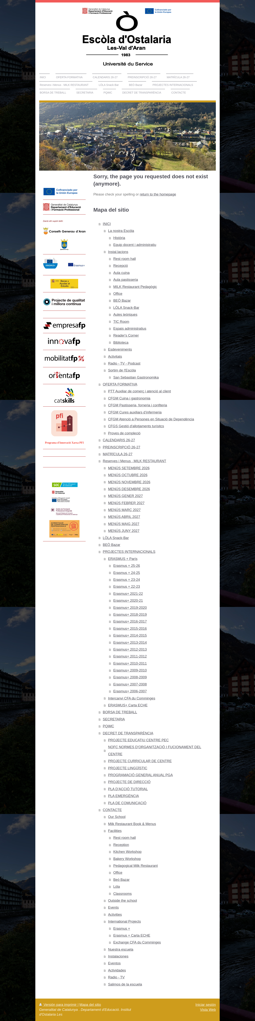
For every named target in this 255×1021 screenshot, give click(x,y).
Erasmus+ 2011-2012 (130, 656)
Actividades (117, 970)
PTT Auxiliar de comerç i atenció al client (139, 391)
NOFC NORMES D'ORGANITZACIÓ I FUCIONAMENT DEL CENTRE (154, 750)
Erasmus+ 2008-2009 (130, 677)
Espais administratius (129, 328)
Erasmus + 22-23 (126, 587)
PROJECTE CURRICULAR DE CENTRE (140, 761)
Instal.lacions (118, 252)
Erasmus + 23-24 (126, 580)
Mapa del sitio (90, 1005)
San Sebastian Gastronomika (136, 377)
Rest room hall (124, 259)
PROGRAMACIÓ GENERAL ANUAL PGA (140, 775)
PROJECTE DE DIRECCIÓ (129, 782)
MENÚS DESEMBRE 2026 (129, 489)
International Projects (124, 921)
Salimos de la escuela (125, 984)
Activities (115, 915)
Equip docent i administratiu (134, 245)
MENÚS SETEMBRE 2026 (129, 468)
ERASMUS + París (122, 559)
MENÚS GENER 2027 (125, 496)
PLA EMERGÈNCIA (123, 796)
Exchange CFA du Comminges (137, 942)
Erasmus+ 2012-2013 (130, 649)
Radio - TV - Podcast (124, 363)
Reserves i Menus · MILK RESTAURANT (134, 461)
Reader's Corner (126, 335)
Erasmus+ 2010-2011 (130, 663)
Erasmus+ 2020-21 (128, 601)
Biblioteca (120, 342)
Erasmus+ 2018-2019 (130, 615)
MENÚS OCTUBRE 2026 (127, 475)
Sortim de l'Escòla (122, 370)
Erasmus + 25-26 (126, 566)
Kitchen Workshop (127, 852)
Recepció (120, 266)
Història (119, 238)
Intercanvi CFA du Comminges (131, 698)
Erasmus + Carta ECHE (131, 935)
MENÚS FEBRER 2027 (126, 503)
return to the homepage (158, 194)
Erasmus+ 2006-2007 (130, 691)
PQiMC (108, 726)
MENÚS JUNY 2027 (123, 531)
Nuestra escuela (120, 949)
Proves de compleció (124, 433)
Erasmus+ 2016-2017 (130, 621)
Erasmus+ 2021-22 (128, 594)
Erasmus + (121, 929)
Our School (117, 817)
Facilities (115, 831)
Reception (121, 845)
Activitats (115, 356)
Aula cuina (121, 273)
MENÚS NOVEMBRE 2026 (129, 482)
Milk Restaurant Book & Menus (132, 824)
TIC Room (121, 322)
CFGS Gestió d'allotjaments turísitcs (136, 426)
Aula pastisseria (125, 280)
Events (113, 907)
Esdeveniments (120, 349)
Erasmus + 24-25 (126, 573)
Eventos (114, 963)
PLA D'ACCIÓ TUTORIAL (128, 789)
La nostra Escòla (121, 231)
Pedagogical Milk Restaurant (135, 866)
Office (117, 294)
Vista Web (208, 1010)
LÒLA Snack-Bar (126, 308)
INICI (107, 224)
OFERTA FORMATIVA (120, 384)
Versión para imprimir (58, 1005)
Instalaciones (118, 956)
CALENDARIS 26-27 (119, 440)
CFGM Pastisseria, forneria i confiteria (137, 405)
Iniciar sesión (205, 1005)
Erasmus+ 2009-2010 (130, 670)
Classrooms (122, 894)
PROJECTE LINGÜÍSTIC (127, 768)
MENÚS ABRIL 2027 (124, 517)
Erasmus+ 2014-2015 (130, 635)
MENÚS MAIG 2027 (123, 524)
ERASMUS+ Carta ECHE (128, 705)
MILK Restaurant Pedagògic (135, 287)
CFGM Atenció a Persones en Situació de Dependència (151, 419)
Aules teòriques (125, 314)
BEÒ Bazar (122, 301)
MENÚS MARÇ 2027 (124, 510)
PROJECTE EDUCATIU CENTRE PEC (138, 740)
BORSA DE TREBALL (120, 712)
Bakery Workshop (127, 859)
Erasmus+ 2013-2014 (130, 642)
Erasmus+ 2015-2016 (130, 629)
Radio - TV (116, 977)
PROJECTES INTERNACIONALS (129, 552)
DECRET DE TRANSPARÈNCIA (128, 733)
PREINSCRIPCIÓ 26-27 (121, 447)
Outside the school (122, 901)
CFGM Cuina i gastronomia (129, 398)
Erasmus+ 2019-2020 (130, 608)
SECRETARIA (114, 719)
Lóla (116, 887)
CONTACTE (112, 810)
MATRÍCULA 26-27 (117, 454)
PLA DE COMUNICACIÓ (127, 803)
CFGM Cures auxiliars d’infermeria (135, 412)
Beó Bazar (121, 880)
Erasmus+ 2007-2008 (130, 684)
